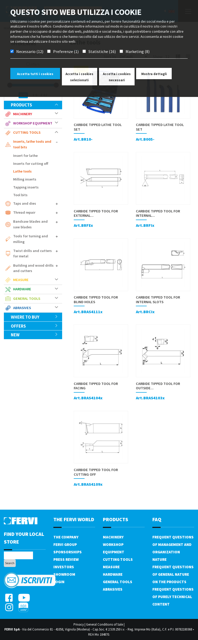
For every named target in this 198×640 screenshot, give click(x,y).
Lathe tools (22, 171)
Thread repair (24, 212)
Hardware (22, 289)
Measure (21, 279)
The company (65, 537)
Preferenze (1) (66, 51)
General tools (26, 298)
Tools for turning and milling (30, 239)
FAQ (156, 519)
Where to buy (34, 317)
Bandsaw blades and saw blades (30, 224)
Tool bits (20, 195)
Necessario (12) (29, 51)
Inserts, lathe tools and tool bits (32, 144)
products (34, 105)
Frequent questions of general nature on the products (173, 574)
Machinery (22, 114)
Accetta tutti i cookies (35, 74)
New (34, 335)
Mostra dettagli (154, 74)
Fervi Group (65, 544)
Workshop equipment (32, 123)
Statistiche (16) (102, 51)
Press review (66, 559)
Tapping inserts (26, 187)
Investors (63, 566)
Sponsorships (67, 551)
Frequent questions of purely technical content (173, 597)
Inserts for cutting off (30, 163)
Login (58, 581)
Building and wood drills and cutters (33, 268)
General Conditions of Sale (104, 624)
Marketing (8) (138, 51)
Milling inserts (24, 179)
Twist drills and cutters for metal (32, 253)
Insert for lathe (25, 155)
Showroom (64, 574)
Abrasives (22, 307)
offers (34, 326)
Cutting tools (26, 132)
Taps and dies (24, 203)
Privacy (78, 624)
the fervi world (73, 519)
